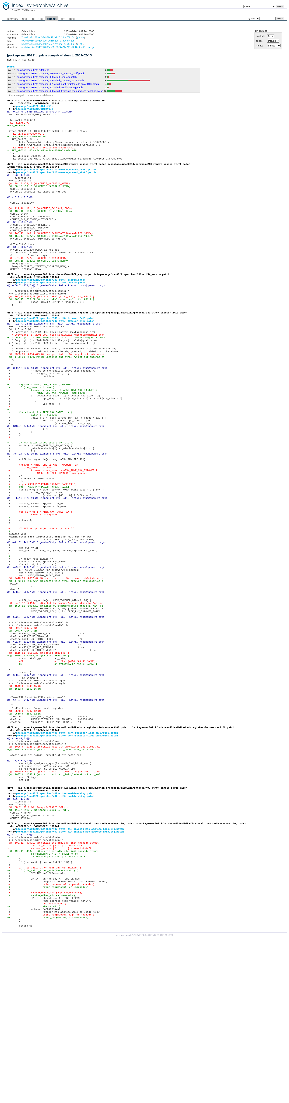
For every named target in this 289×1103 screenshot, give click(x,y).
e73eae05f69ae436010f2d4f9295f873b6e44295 (47, 41)
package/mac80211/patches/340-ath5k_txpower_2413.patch (50, 82)
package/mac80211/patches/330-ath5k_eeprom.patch (47, 78)
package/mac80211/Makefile (33, 71)
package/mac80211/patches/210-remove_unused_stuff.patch (51, 75)
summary (12, 18)
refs (24, 18)
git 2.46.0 (142, 1099)
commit (51, 18)
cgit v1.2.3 (132, 1099)
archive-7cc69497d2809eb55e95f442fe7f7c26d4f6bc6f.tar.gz (57, 48)
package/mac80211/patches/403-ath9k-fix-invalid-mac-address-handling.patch (60, 92)
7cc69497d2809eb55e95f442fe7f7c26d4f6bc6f (47, 37)
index (17, 5)
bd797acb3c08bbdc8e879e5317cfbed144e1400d (47, 45)
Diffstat (11, 68)
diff (62, 18)
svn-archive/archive (48, 5)
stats (72, 18)
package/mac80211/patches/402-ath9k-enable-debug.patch (50, 89)
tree (41, 18)
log (32, 18)
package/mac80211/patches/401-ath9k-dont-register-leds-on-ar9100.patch (58, 85)
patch (80, 37)
